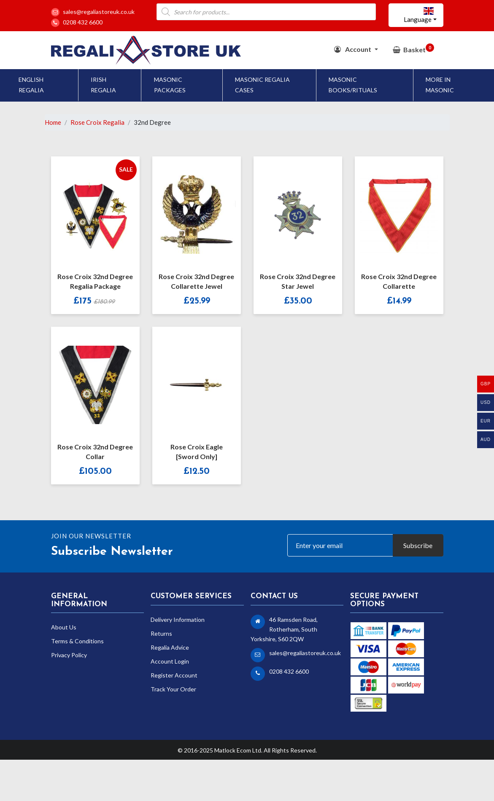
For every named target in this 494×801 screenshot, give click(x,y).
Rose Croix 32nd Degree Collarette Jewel (196, 281)
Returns (161, 633)
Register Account (174, 675)
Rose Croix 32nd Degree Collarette (399, 281)
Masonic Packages (170, 85)
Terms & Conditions (77, 641)
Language (419, 15)
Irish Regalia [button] (103, 85)
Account (353, 49)
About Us (63, 627)
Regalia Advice (170, 647)
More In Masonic (440, 85)
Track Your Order (173, 689)
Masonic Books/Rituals (353, 85)
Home (53, 122)
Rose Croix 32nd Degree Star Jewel (297, 281)
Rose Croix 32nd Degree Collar (95, 451)
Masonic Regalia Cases (262, 85)
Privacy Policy (69, 655)
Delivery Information (178, 619)
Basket (413, 48)
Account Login (170, 661)
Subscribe (417, 545)
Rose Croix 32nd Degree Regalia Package (95, 281)
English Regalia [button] (31, 85)
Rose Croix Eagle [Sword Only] (196, 451)
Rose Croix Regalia (97, 122)
